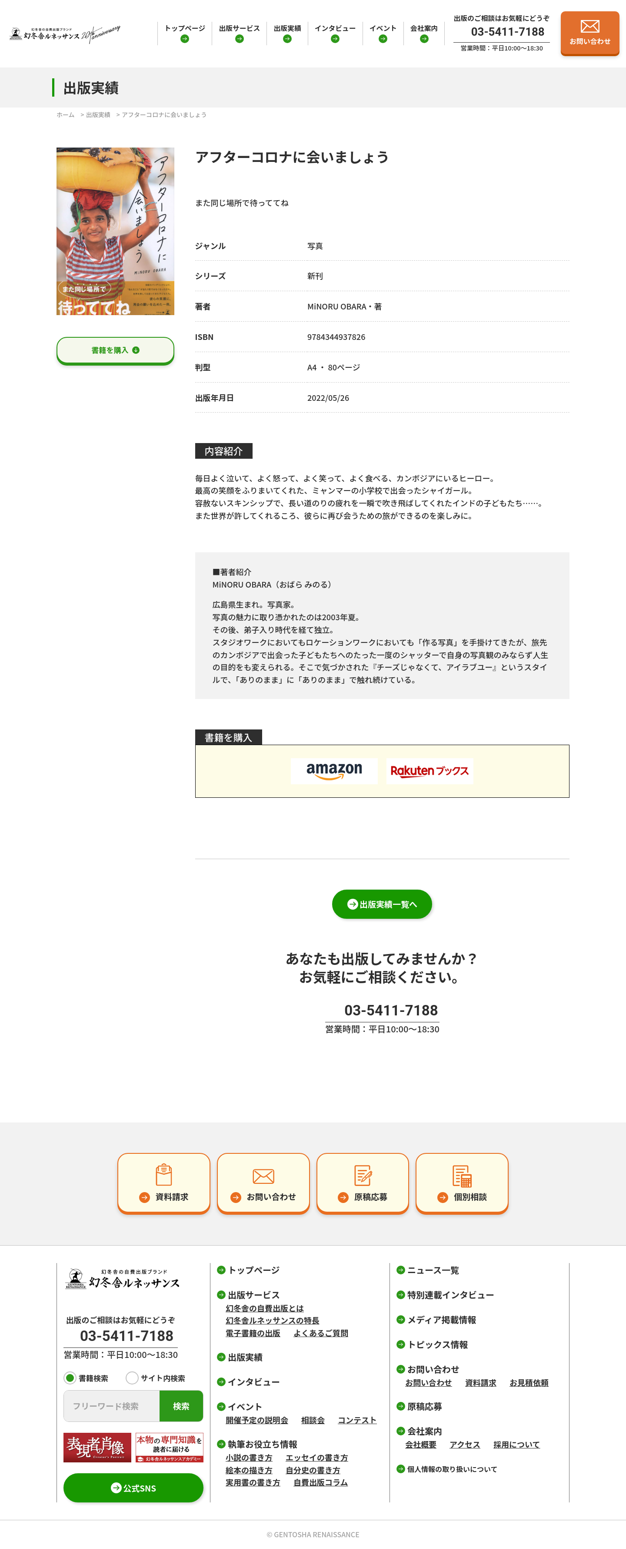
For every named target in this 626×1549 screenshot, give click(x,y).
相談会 (313, 1419)
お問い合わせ (428, 1382)
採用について (516, 1444)
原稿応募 (424, 1406)
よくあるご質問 (320, 1332)
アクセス (465, 1444)
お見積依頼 (529, 1382)
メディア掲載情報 (441, 1319)
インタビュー (335, 28)
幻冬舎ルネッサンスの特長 (273, 1320)
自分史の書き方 (313, 1469)
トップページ (185, 28)
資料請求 (480, 1382)
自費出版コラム (320, 1482)
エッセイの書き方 (317, 1457)
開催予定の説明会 (257, 1419)
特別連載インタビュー (450, 1294)
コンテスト (357, 1419)
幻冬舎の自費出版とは (265, 1308)
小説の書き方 (249, 1457)
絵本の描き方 (249, 1469)
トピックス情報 (437, 1344)
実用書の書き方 (253, 1482)
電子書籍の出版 (253, 1332)
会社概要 (420, 1444)
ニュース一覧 (433, 1269)
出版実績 (287, 28)
